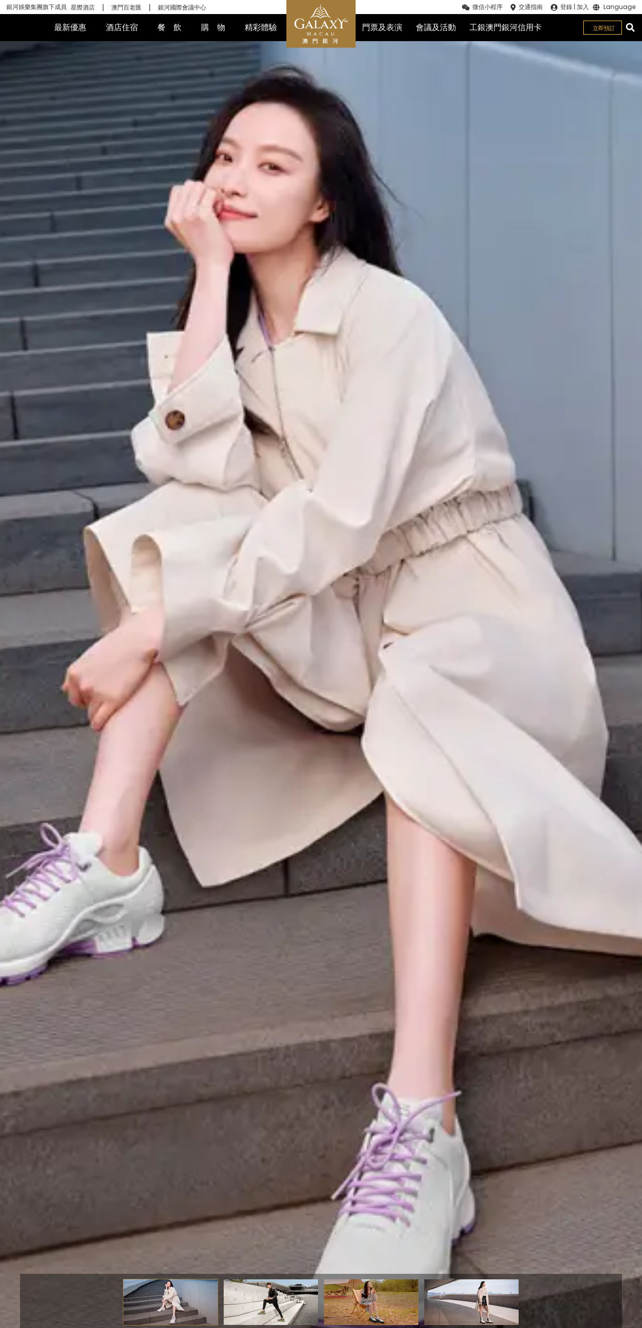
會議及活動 (436, 27)
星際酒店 (83, 7)
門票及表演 (382, 27)
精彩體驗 (261, 27)
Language (619, 8)
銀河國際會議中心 (182, 7)
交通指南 (531, 7)
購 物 (213, 27)
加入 (583, 7)
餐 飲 (169, 27)
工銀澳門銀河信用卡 (505, 27)
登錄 (566, 7)
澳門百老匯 (126, 7)
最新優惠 (70, 27)
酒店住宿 (122, 27)
